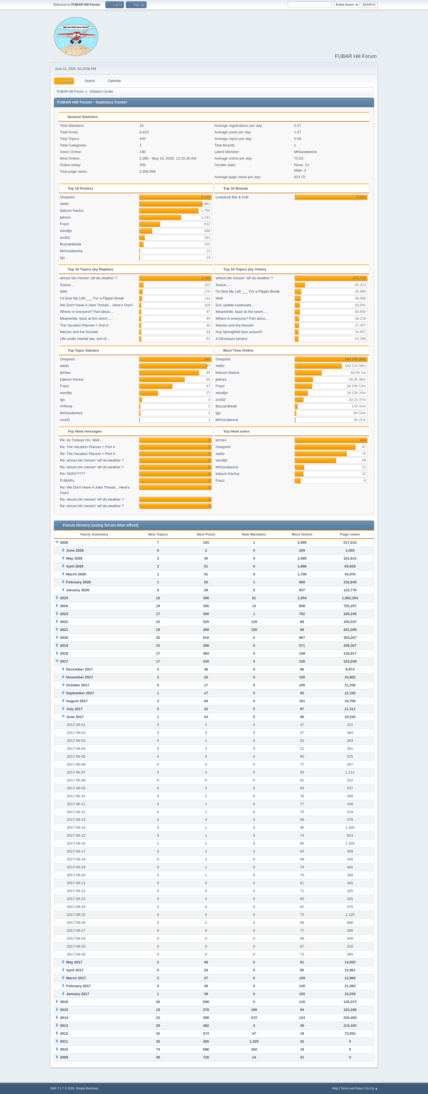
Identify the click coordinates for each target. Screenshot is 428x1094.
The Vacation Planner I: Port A (84, 325)
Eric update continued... (235, 305)
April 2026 (75, 566)
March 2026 (76, 574)
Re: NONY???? (72, 474)
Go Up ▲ (371, 1088)
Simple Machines (87, 1088)
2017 (64, 661)
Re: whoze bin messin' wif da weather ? (92, 460)
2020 (64, 638)
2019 (64, 645)
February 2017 (78, 986)
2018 (64, 653)
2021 (64, 630)
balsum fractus (72, 210)
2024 (64, 606)
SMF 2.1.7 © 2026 (62, 1088)
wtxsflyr (66, 231)
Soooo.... (67, 285)
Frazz (64, 224)
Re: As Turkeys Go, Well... (81, 440)
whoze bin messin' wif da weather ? (88, 278)
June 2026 (75, 550)
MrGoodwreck (305, 152)
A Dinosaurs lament (231, 339)
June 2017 (75, 717)
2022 (64, 622)
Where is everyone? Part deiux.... (87, 312)
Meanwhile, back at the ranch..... (86, 318)
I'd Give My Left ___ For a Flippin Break (92, 298)
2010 (64, 1049)
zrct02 (65, 238)
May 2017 (74, 962)
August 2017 (77, 701)
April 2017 (75, 970)
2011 (64, 1041)
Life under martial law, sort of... (85, 339)
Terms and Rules (352, 1088)
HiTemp (66, 406)
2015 (64, 1010)
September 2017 (80, 693)
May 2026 (74, 558)
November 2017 (79, 677)
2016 (64, 1002)
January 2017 (77, 994)
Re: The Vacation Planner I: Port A (87, 447)
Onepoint (67, 197)
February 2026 (78, 582)
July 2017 (74, 709)
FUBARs (67, 480)
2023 (64, 614)
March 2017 (76, 978)
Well (63, 291)
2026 (64, 542)
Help (335, 1088)
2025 (64, 598)
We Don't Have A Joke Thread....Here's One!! (96, 305)
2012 (64, 1033)
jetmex (65, 217)
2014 (64, 1018)
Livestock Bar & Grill (232, 197)
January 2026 (77, 590)
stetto (64, 204)
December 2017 (79, 669)
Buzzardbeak (70, 244)
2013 (64, 1026)
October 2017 (77, 685)
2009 (64, 1057)
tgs (62, 257)
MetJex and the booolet (79, 332)
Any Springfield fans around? (239, 332)
